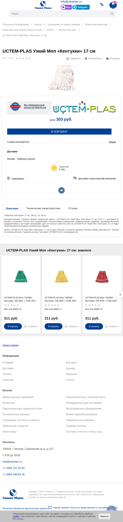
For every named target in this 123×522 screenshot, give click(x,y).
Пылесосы (9, 402)
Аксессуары (10, 431)
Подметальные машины (80, 420)
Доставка (8, 368)
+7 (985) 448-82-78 (13, 474)
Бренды (70, 368)
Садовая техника (76, 425)
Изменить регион (26, 159)
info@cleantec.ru (71, 1)
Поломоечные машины (16, 414)
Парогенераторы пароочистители (22, 408)
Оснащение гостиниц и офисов (21, 420)
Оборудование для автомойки (84, 402)
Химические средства (15, 425)
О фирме (8, 362)
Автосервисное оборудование (83, 408)
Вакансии (71, 374)
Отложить (115, 58)
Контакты (71, 362)
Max (68, 7)
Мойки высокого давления (18, 397)
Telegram (82, 7)
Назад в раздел (11, 345)
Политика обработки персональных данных (25, 508)
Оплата (7, 374)
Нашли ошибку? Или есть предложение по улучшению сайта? (85, 507)
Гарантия (8, 379)
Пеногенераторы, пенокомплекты (86, 397)
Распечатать (95, 58)
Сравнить (75, 58)
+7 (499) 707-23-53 (13, 468)
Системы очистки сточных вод (84, 431)
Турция (112, 142)
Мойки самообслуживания (81, 414)
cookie (16, 516)
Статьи (70, 379)
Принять (104, 516)
